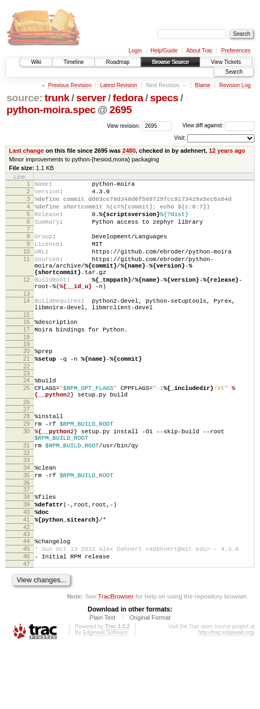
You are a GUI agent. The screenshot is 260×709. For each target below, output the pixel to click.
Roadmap (117, 62)
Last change (26, 150)
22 (26, 398)
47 (26, 625)
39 (26, 556)
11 (26, 273)
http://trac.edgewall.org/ (226, 694)
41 (26, 574)
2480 (129, 150)
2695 (121, 109)
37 (26, 540)
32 (26, 498)
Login (135, 51)
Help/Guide (163, 51)
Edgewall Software (105, 694)
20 (26, 380)
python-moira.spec (51, 109)
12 (26, 299)
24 (26, 412)
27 (26, 446)
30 (26, 472)
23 (26, 405)
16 (26, 347)
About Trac (199, 51)
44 (26, 598)
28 (26, 453)
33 (26, 505)
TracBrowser (116, 657)
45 (26, 607)
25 (26, 422)
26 (26, 439)
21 (26, 389)
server (91, 97)
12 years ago (227, 150)
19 (26, 373)
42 (26, 584)
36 (26, 533)
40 (26, 565)
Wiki (36, 62)
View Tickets (226, 62)
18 (26, 366)
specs (164, 97)
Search (234, 72)
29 (26, 462)
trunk (57, 97)
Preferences (236, 51)
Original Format (149, 679)
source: (24, 97)
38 (26, 547)
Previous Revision (69, 85)
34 (26, 514)
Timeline (74, 62)
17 (26, 357)
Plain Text (103, 679)
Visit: (180, 138)
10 (26, 264)
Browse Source (170, 62)
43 (26, 591)
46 (26, 616)
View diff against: (218, 125)
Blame (202, 85)
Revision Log (235, 85)
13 (26, 316)
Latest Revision (118, 85)
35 (26, 524)
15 (26, 340)
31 (26, 489)
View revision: (124, 125)
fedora (128, 97)
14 (26, 323)
